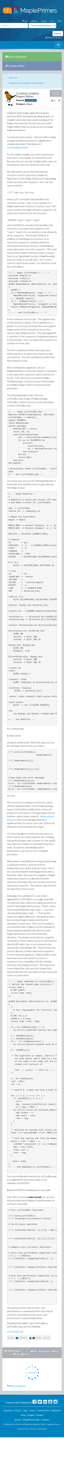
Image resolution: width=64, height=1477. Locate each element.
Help (52, 21)
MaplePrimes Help (31, 1419)
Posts (17, 1410)
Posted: (20, 100)
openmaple (21, 1338)
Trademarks (42, 1429)
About (59, 21)
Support (44, 21)
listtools (35, 1338)
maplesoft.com (53, 1424)
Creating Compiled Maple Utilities (27, 95)
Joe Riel (29, 100)
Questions (8, 1410)
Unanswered (43, 1410)
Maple (29, 104)
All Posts (13, 77)
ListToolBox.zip (15, 1331)
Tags (25, 1410)
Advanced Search (53, 37)
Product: (21, 104)
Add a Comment (16, 1385)
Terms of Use (22, 1429)
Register (34, 21)
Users (32, 1410)
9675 (34, 100)
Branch (25, 1354)
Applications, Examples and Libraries (26, 83)
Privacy (32, 1429)
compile (10, 1338)
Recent (40, 1415)
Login (25, 21)
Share (34, 1351)
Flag (16, 1354)
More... (55, 1351)
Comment (44, 1351)
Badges (31, 1415)
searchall (46, 1338)
